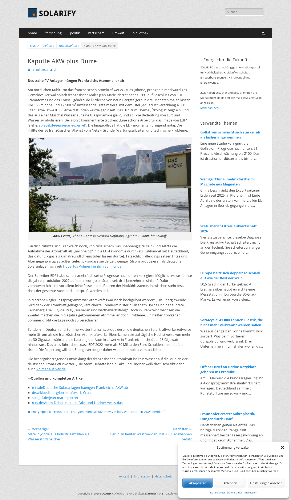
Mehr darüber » (210, 108)
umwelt (118, 33)
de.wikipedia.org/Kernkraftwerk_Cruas (62, 392)
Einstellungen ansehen (266, 483)
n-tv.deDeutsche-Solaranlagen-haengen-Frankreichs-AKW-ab (80, 387)
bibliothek (140, 33)
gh (55, 70)
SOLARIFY (57, 13)
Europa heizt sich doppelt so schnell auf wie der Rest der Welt (230, 275)
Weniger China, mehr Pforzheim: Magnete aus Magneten (227, 182)
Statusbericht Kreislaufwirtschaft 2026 (228, 228)
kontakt (124, 476)
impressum (142, 476)
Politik (48, 45)
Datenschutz (217, 492)
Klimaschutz (94, 412)
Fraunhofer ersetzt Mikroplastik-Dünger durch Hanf (227, 416)
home (32, 33)
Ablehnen (230, 483)
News (108, 412)
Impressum (250, 492)
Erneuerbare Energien (68, 412)
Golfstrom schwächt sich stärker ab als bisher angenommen (230, 135)
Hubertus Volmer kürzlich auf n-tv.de (92, 266)
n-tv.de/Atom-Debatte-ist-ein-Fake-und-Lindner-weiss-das (77, 402)
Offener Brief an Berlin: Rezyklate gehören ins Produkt (228, 369)
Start (34, 45)
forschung (53, 33)
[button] (282, 447)
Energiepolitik (69, 45)
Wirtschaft (131, 412)
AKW (147, 412)
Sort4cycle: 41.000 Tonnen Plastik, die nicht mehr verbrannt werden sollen (231, 322)
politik (75, 33)
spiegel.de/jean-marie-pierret (62, 125)
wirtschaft (96, 33)
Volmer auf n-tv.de (51, 369)
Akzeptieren (197, 483)
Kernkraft (159, 412)
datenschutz (164, 476)
